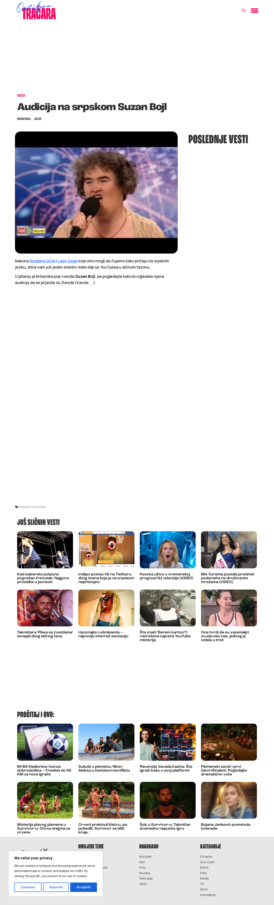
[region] (56, 873)
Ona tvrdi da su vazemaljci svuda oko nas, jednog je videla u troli (225, 636)
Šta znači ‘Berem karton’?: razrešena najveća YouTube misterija (165, 636)
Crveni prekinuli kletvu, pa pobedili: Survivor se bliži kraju (102, 829)
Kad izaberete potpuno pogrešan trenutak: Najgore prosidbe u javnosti (43, 578)
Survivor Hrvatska (93, 867)
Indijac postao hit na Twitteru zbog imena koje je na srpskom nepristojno (106, 578)
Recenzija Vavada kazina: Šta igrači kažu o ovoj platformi (166, 769)
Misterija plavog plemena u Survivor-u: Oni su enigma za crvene (43, 829)
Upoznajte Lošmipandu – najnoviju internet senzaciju (103, 634)
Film (142, 862)
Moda (204, 878)
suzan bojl (38, 507)
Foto (142, 867)
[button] (244, 11)
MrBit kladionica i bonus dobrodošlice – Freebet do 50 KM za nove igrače (44, 771)
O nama (206, 857)
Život (204, 889)
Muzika (144, 873)
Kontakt (145, 857)
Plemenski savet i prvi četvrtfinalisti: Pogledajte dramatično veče (224, 771)
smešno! (24, 507)
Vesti (143, 884)
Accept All (84, 887)
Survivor (85, 857)
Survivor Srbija (90, 873)
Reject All (56, 887)
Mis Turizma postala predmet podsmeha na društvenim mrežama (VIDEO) (227, 578)
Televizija (146, 878)
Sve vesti (207, 862)
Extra (204, 867)
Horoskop (208, 895)
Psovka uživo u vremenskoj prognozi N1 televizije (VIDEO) (166, 576)
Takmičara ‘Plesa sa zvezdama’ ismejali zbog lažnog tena (45, 634)
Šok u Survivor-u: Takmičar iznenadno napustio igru (165, 827)
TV (202, 884)
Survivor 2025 (89, 862)
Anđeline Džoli (43, 260)
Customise (28, 887)
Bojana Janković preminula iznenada (225, 827)
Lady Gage (67, 260)
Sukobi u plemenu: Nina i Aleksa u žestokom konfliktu (104, 769)
